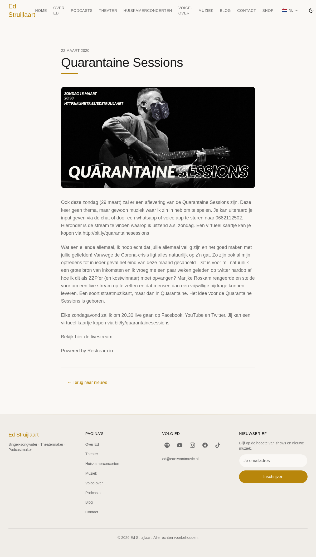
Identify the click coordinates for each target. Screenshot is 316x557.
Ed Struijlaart (21, 10)
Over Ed (58, 10)
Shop (268, 10)
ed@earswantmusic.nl (180, 459)
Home (41, 10)
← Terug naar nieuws (87, 382)
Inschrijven (273, 476)
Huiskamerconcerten (148, 10)
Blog (225, 10)
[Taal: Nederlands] (290, 10)
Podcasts (82, 10)
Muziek (205, 10)
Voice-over (185, 10)
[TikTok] (217, 445)
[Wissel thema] (311, 10)
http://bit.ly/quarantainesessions (116, 233)
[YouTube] (179, 445)
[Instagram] (192, 445)
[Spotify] (167, 445)
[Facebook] (205, 445)
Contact (246, 10)
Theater (108, 10)
